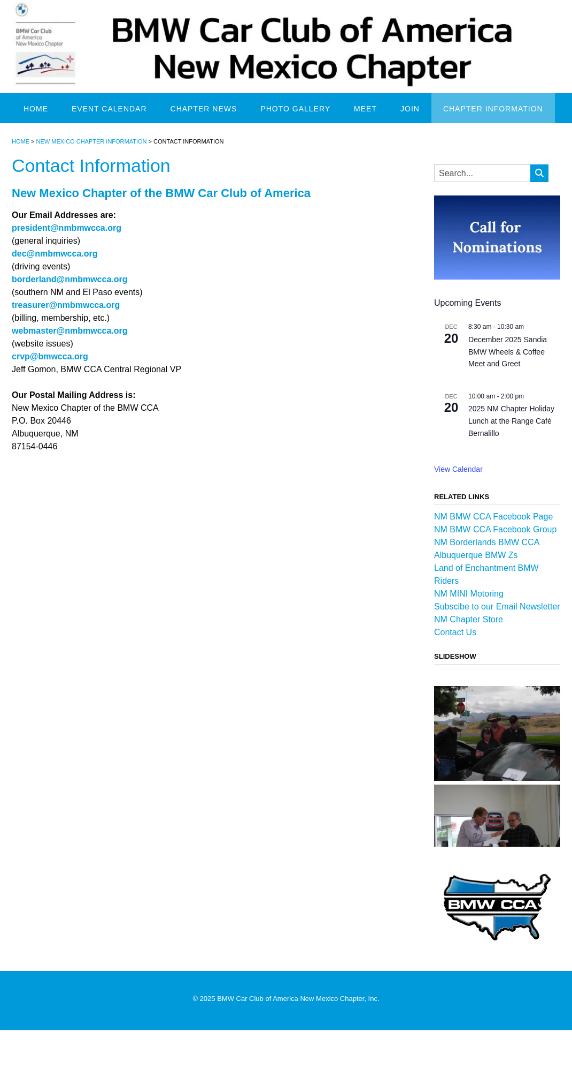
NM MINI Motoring (469, 593)
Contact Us (455, 632)
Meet (365, 108)
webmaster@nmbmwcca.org (70, 330)
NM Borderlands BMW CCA (486, 542)
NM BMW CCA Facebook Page (493, 516)
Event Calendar (109, 108)
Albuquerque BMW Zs (476, 555)
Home (36, 108)
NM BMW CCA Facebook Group (495, 529)
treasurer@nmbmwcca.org (66, 305)
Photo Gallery (295, 108)
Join (410, 108)
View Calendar (458, 469)
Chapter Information (493, 108)
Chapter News (204, 108)
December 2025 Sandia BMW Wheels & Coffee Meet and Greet (507, 351)
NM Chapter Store (468, 619)
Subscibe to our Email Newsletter (497, 606)
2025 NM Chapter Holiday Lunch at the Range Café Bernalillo (511, 420)
